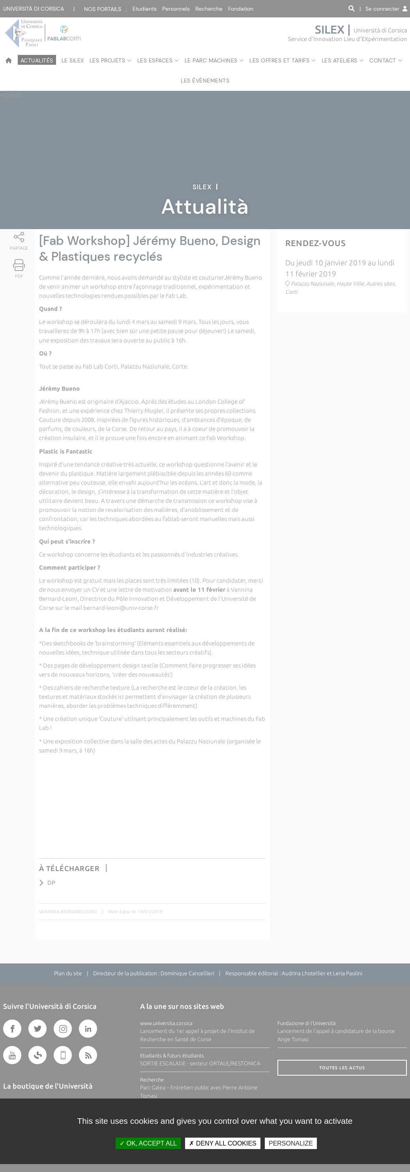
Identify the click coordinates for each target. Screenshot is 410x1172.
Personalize (291, 1143)
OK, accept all (148, 1143)
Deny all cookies (222, 1143)
